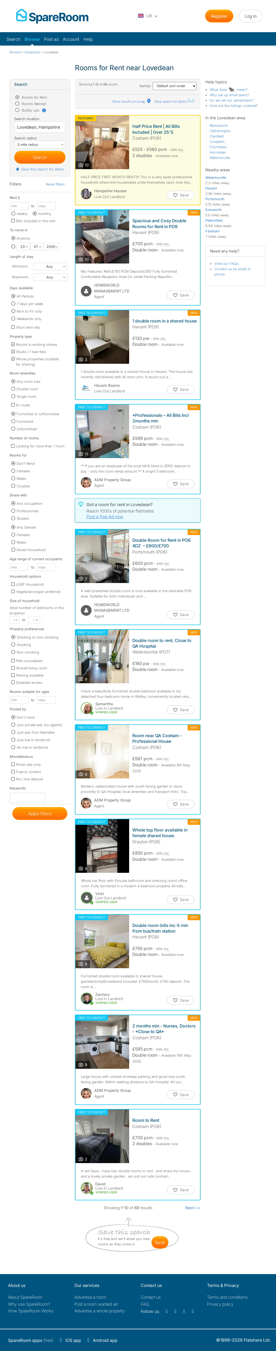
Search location (26, 119)
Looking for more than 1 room (40, 446)
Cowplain (217, 141)
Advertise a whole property (99, 1310)
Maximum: (20, 277)
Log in (251, 16)
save (160, 1242)
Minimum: (20, 266)
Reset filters (55, 184)
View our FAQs (226, 263)
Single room (26, 396)
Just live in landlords (33, 740)
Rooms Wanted (33, 104)
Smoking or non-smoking (38, 637)
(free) (30, 1340)
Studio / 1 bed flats (31, 352)
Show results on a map (132, 101)
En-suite (23, 405)
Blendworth (219, 125)
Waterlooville (220, 157)
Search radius (25, 138)
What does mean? (229, 89)
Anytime (23, 238)
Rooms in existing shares (36, 344)
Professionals (28, 511)
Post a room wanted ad (96, 1304)
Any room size (28, 381)
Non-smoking (28, 652)
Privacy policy (220, 1304)
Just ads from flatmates (36, 732)
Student (23, 518)
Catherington (220, 131)
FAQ (145, 1304)
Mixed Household (31, 550)
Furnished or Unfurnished (38, 414)
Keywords (18, 789)
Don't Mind (26, 463)
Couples (23, 486)
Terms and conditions (227, 1297)
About (25, 1297)
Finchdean (218, 147)
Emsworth (213, 209)
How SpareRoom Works (30, 1310)
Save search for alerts (174, 101)
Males (21, 478)
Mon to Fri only (29, 311)
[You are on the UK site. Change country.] (148, 16)
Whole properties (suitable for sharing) (37, 361)
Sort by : (168, 86)
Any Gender (26, 527)
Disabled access (29, 682)
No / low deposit (29, 779)
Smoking (24, 645)
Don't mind (26, 717)
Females (23, 471)
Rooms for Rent (34, 97)
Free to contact (28, 772)
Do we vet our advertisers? (231, 100)
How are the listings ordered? (234, 105)
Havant (211, 188)
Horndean (218, 152)
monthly (44, 213)
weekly (22, 213)
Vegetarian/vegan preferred (38, 591)
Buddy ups (33, 110)
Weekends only (29, 319)
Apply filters (40, 813)
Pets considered (29, 661)
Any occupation (29, 503)
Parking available (29, 675)
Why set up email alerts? (229, 95)
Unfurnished (27, 429)
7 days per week (30, 304)
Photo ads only (28, 764)
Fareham (212, 231)
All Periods (25, 296)
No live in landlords (32, 747)
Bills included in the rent (35, 221)
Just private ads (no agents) (39, 725)
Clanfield (217, 136)
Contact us (151, 1297)
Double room (27, 389)
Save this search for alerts (40, 169)
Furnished (25, 421)
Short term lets (28, 327)
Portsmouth (214, 199)
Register (219, 16)
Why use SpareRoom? (29, 1304)
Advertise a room (90, 1297)
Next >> (193, 1207)
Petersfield (214, 220)
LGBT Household (30, 584)
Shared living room (31, 668)
